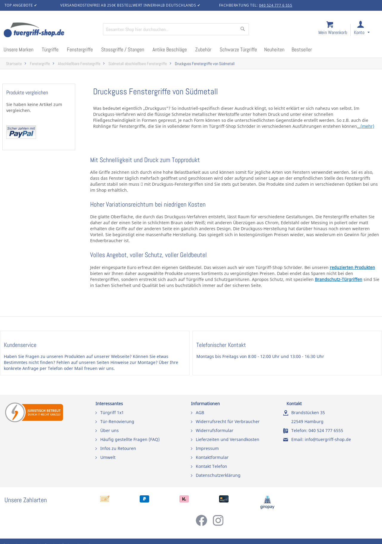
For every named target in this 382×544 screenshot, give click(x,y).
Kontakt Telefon (211, 466)
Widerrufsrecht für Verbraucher (228, 421)
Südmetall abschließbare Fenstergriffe (137, 63)
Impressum (207, 448)
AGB (200, 412)
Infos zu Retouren (118, 448)
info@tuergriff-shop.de (328, 439)
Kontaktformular (212, 457)
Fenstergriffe (40, 63)
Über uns (109, 430)
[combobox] (176, 29)
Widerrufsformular (214, 430)
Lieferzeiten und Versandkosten (227, 439)
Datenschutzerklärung (218, 475)
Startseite (14, 63)
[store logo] (50, 30)
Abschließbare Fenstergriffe (79, 63)
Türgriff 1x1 (112, 412)
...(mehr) (365, 126)
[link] (366, 30)
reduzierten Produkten (352, 267)
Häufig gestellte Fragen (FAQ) (130, 439)
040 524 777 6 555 (275, 5)
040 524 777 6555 (326, 430)
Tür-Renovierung (117, 421)
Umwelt (107, 457)
